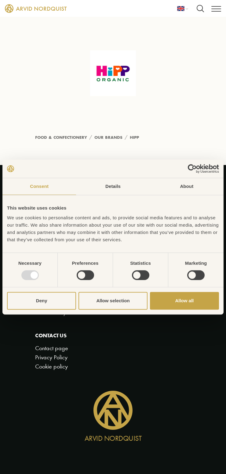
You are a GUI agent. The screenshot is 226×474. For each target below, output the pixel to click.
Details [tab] (113, 186)
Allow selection (112, 300)
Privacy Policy (51, 357)
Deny (41, 300)
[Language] (182, 8)
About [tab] (186, 186)
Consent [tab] (39, 186)
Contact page (51, 348)
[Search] (200, 8)
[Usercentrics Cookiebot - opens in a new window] (192, 168)
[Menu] (216, 8)
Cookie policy (51, 366)
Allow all (184, 300)
